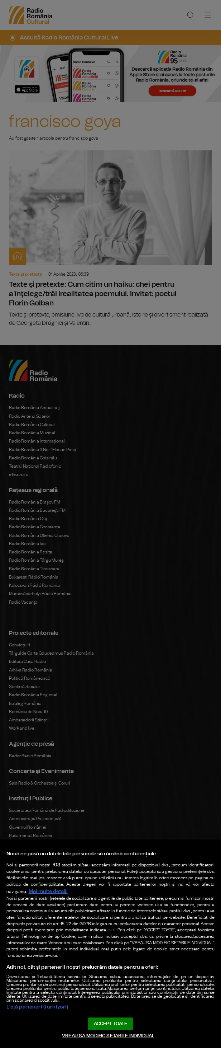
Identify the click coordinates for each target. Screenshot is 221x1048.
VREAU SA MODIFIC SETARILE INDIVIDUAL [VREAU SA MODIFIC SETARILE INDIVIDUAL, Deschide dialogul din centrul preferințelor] (108, 1035)
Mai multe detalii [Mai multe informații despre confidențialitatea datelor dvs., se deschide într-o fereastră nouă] (161, 848)
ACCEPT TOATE (111, 1020)
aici (93, 902)
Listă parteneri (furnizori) (37, 1001)
